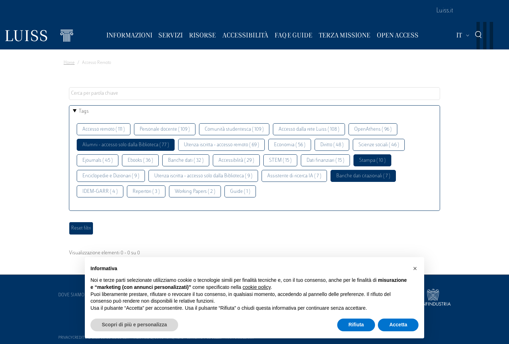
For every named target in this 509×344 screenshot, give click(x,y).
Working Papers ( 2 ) (195, 191)
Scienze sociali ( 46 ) (378, 145)
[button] (415, 268)
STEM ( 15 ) (280, 160)
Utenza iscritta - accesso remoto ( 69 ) (221, 145)
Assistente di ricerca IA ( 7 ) (294, 176)
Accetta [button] (398, 324)
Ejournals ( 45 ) (97, 160)
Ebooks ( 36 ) (140, 160)
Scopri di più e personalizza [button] (134, 324)
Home (69, 63)
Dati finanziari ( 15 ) (325, 160)
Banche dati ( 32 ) (186, 160)
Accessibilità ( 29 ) (236, 160)
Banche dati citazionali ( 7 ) (363, 176)
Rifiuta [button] (356, 324)
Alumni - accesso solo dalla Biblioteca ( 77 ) (125, 145)
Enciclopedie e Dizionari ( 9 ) (110, 176)
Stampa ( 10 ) (372, 160)
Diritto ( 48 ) (332, 145)
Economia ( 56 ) (289, 145)
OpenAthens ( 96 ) (373, 129)
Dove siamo (71, 295)
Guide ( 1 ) (240, 191)
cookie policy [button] (256, 287)
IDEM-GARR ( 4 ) (100, 191)
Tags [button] (84, 111)
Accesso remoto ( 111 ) (103, 129)
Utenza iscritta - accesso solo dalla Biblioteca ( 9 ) (203, 176)
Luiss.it (444, 11)
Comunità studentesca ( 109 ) (234, 129)
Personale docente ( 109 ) (165, 129)
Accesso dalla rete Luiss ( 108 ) (309, 129)
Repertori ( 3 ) (146, 191)
